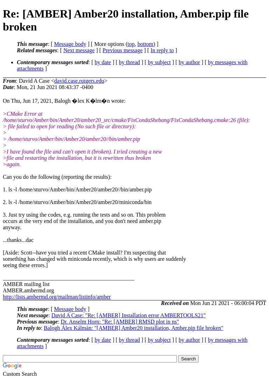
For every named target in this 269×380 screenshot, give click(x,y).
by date (103, 62)
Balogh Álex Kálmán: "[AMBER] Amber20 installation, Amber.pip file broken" (133, 328)
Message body (70, 44)
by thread (129, 62)
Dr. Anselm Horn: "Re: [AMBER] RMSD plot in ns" (120, 322)
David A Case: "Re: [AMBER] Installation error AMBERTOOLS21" (128, 315)
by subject (159, 62)
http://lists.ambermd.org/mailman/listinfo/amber (57, 297)
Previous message (123, 50)
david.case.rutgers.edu (79, 81)
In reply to (162, 50)
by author (189, 62)
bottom (145, 44)
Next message (79, 50)
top (130, 44)
